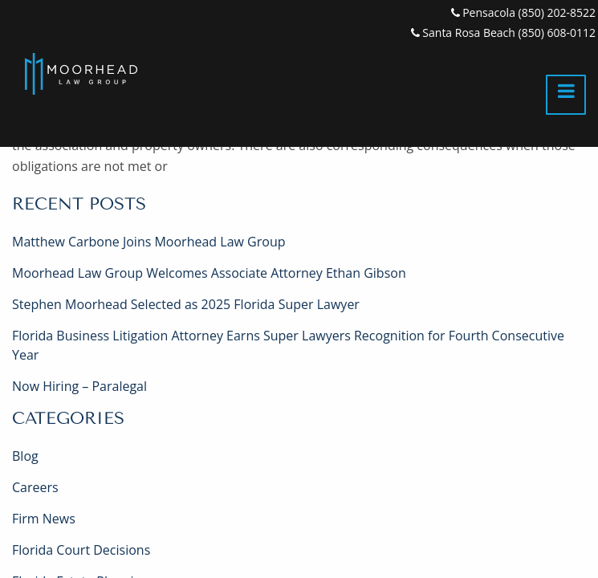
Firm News (43, 518)
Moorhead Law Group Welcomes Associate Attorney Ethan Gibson (209, 273)
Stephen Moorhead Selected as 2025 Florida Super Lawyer (186, 304)
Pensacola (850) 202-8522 (523, 12)
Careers (35, 487)
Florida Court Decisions (81, 550)
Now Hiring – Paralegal (79, 386)
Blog (25, 456)
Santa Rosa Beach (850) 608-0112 (503, 32)
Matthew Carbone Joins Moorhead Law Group (148, 241)
